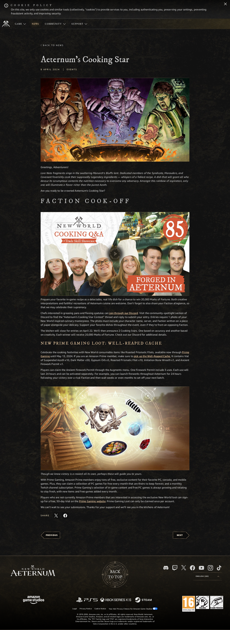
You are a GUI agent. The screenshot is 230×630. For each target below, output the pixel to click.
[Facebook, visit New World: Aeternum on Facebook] (192, 567)
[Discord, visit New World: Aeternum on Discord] (166, 568)
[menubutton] (207, 576)
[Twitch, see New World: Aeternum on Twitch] (174, 567)
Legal (74, 608)
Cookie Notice (100, 608)
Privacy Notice (86, 608)
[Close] (225, 4)
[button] (115, 120)
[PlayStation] (87, 600)
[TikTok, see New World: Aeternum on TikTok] (219, 567)
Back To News (53, 45)
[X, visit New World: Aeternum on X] (183, 567)
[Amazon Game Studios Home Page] (33, 600)
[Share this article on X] (56, 515)
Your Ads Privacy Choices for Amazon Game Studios (133, 608)
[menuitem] (20, 24)
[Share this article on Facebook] (65, 515)
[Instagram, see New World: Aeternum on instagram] (210, 567)
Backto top (115, 574)
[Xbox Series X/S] (115, 600)
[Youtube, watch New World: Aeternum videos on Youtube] (201, 567)
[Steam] (143, 600)
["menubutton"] (20, 24)
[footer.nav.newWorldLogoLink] (32, 571)
